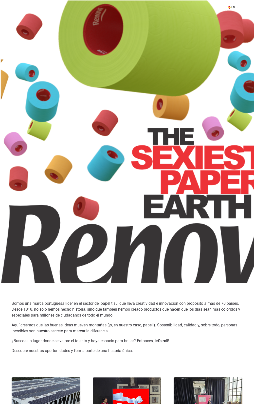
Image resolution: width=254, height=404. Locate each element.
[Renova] (58, 141)
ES (232, 7)
